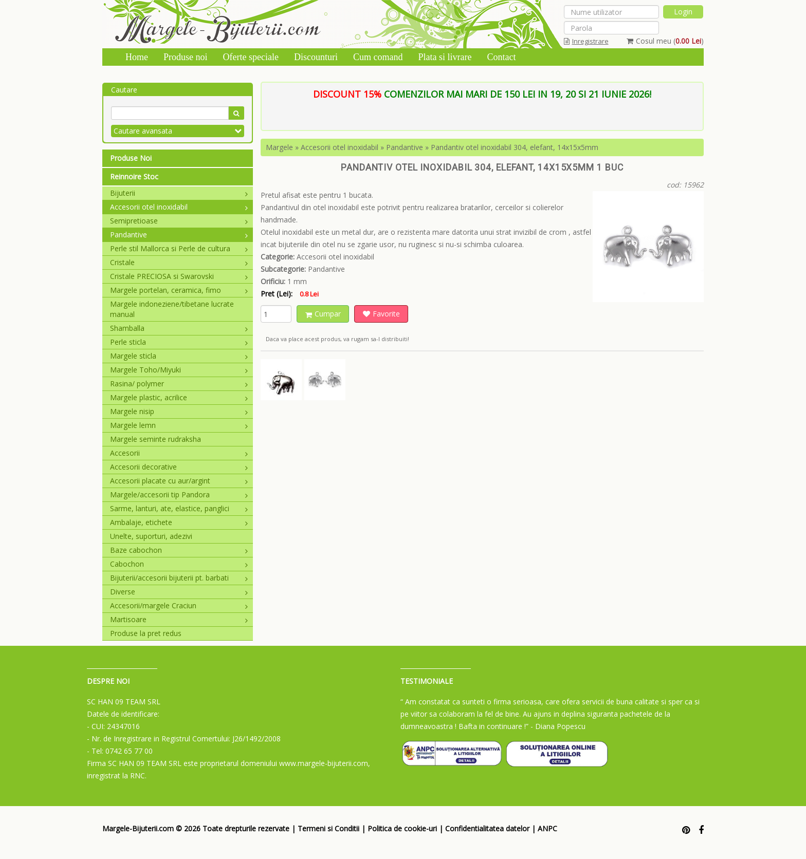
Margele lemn (179, 425)
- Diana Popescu (557, 726)
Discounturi (316, 57)
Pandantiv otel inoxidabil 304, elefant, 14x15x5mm (514, 147)
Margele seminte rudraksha (155, 439)
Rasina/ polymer (179, 383)
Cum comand (378, 57)
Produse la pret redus (145, 633)
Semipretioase (179, 221)
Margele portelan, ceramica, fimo (179, 290)
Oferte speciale (251, 57)
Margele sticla (179, 356)
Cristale (179, 262)
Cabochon (179, 564)
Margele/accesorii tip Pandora (179, 494)
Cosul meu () (665, 41)
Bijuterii (179, 193)
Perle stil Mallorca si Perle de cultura (179, 248)
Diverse (179, 591)
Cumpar (323, 314)
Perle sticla (179, 342)
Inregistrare (586, 41)
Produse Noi (131, 158)
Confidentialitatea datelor (487, 828)
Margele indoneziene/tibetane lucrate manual (172, 309)
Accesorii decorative (179, 467)
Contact (501, 57)
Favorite (381, 314)
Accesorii (179, 453)
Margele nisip (179, 411)
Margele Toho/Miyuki (179, 370)
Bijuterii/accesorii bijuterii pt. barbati (179, 578)
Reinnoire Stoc (134, 176)
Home (136, 57)
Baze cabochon (179, 550)
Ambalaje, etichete (179, 522)
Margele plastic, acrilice (179, 397)
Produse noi (185, 57)
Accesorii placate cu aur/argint (179, 480)
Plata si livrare (444, 57)
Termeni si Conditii (328, 828)
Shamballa (179, 328)
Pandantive (179, 234)
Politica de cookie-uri (402, 828)
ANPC (547, 828)
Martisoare (179, 619)
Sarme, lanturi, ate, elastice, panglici (179, 508)
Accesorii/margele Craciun (179, 605)
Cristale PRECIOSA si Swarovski (179, 276)
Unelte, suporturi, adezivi (151, 536)
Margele (279, 147)
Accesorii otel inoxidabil (179, 207)
